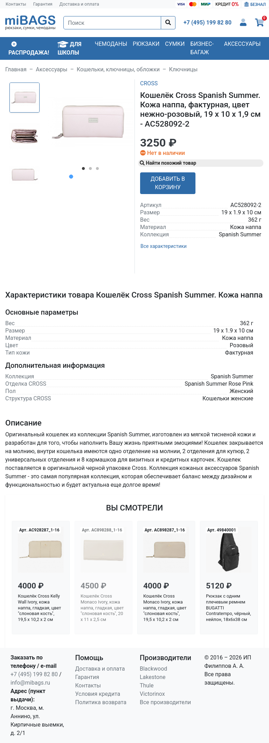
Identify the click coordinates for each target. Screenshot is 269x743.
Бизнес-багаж (202, 48)
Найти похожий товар (168, 163)
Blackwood (153, 668)
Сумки (175, 44)
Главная (16, 69)
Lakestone (153, 677)
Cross (149, 83)
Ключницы (183, 69)
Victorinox (152, 694)
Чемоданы (111, 44)
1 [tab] (83, 169)
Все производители (165, 702)
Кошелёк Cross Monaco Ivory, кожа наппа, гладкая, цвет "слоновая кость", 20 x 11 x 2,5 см (102, 607)
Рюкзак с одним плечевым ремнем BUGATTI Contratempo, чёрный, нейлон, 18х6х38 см (228, 607)
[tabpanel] (91, 122)
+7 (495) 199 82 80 (34, 674)
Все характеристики (163, 246)
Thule (147, 685)
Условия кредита (97, 694)
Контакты (16, 4)
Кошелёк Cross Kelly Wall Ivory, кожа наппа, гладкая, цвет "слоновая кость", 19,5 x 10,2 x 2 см (39, 607)
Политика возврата (101, 702)
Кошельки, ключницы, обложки (118, 69)
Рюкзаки (146, 44)
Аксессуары (242, 44)
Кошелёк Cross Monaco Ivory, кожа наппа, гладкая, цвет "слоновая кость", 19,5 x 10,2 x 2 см (164, 607)
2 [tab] (90, 169)
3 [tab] (97, 169)
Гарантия (43, 4)
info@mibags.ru (30, 682)
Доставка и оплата (79, 4)
